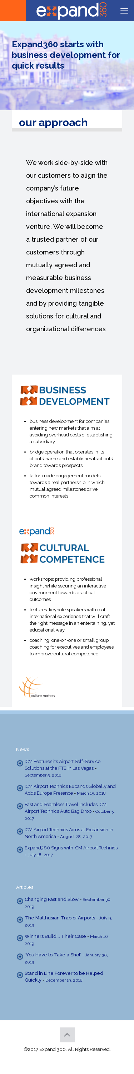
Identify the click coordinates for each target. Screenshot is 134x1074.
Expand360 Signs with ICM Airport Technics (71, 847)
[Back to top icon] (67, 1034)
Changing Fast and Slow (52, 899)
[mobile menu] (124, 11)
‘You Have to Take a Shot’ (53, 954)
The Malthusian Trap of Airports (60, 917)
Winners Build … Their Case (55, 936)
